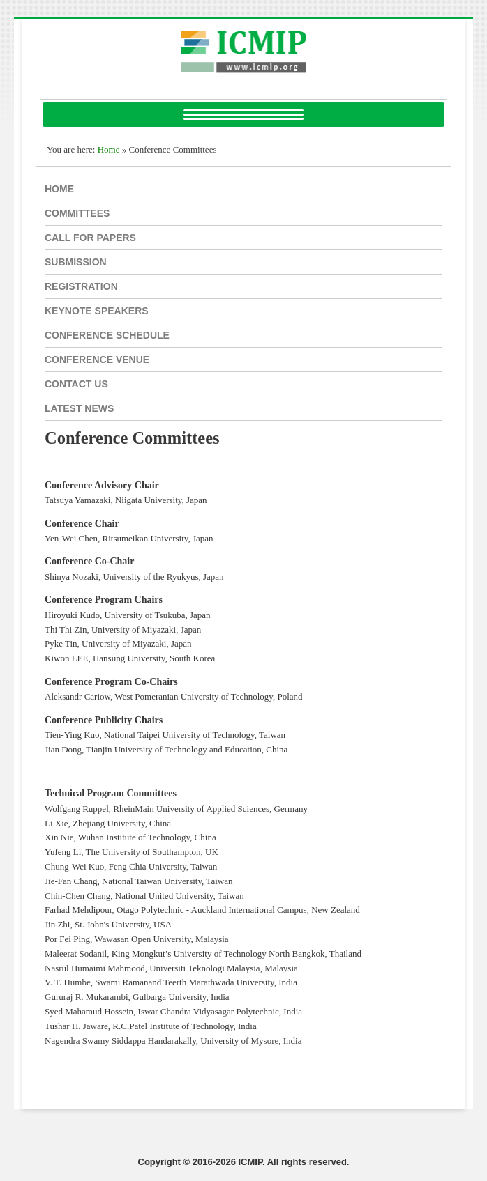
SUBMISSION (76, 262)
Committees (77, 213)
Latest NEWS (79, 408)
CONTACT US (76, 383)
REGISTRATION (81, 286)
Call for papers (90, 237)
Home (59, 188)
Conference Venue (97, 359)
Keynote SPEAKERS (97, 310)
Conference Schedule (107, 335)
